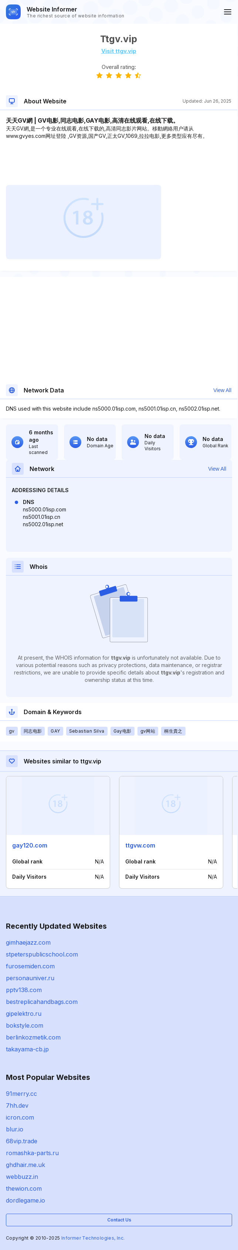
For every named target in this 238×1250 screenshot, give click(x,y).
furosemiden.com (30, 966)
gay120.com (29, 845)
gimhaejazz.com (28, 942)
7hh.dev (17, 1105)
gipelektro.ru (23, 1013)
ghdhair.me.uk (25, 1164)
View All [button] (222, 390)
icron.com (20, 1117)
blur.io (14, 1129)
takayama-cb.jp (27, 1049)
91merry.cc (21, 1093)
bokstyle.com (24, 1025)
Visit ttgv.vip (118, 50)
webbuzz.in (22, 1176)
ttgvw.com (140, 845)
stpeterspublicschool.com (42, 954)
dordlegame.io (25, 1200)
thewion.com (24, 1188)
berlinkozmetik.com (33, 1037)
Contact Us (119, 1220)
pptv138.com (24, 990)
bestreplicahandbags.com (42, 1001)
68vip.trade (21, 1141)
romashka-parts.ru (32, 1153)
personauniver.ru (30, 978)
